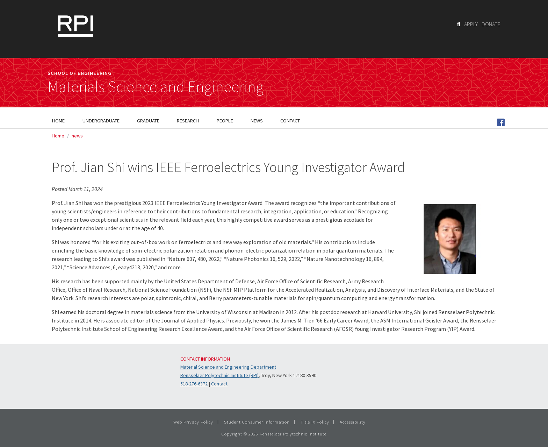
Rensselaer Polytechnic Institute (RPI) (219, 375)
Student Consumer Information (257, 422)
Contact (219, 384)
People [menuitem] (225, 121)
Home (58, 136)
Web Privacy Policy (193, 422)
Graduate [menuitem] (148, 121)
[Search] (458, 24)
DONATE (491, 24)
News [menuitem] (257, 121)
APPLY (471, 24)
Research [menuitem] (188, 121)
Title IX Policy (315, 422)
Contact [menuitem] (290, 121)
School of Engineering (80, 73)
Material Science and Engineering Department (228, 367)
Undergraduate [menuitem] (101, 121)
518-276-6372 (194, 384)
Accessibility (353, 422)
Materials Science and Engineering (156, 86)
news (77, 136)
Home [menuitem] (58, 121)
